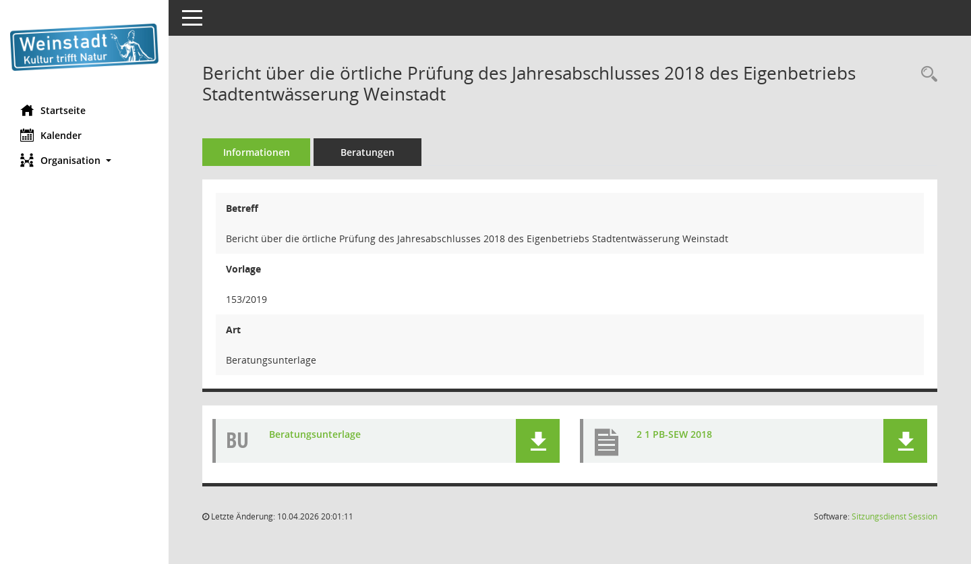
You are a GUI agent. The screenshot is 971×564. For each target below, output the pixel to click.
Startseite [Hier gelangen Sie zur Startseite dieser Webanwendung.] (53, 110)
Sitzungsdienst (894, 516)
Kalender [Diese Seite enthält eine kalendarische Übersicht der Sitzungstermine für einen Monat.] (51, 135)
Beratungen (367, 152)
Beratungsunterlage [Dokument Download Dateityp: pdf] (315, 434)
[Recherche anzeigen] (925, 74)
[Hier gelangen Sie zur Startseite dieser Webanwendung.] (84, 47)
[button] (84, 160)
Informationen (256, 152)
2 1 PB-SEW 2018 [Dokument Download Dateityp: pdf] (674, 434)
